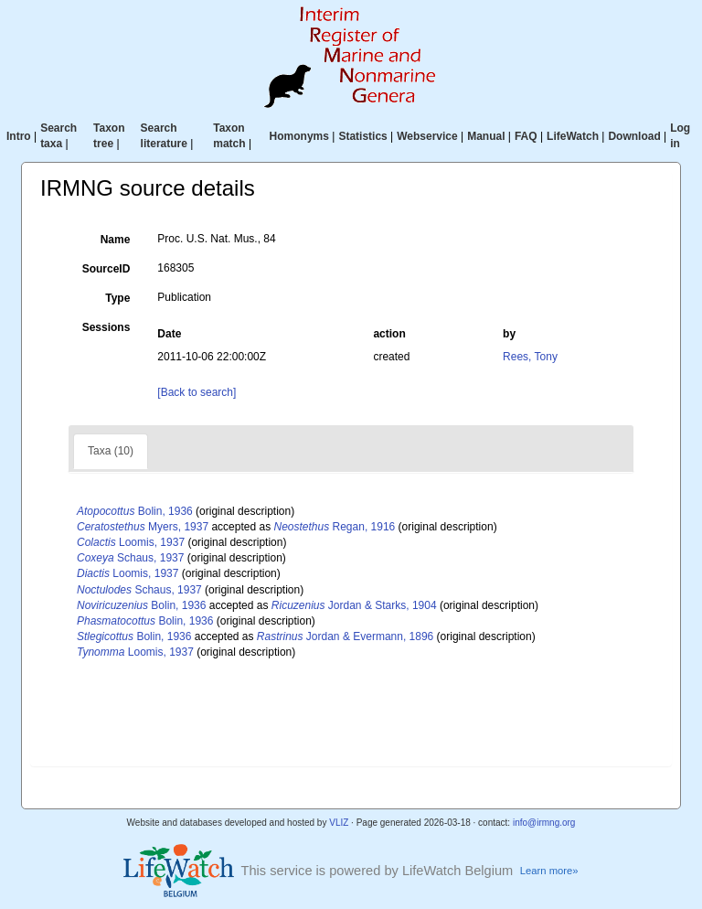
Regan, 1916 (334, 526)
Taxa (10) (110, 450)
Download (634, 136)
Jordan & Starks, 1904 (354, 605)
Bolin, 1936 (135, 511)
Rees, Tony (530, 356)
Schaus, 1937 (130, 557)
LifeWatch (573, 136)
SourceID (106, 268)
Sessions (106, 327)
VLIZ (338, 823)
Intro (18, 136)
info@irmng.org (544, 823)
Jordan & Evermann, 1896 (345, 636)
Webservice (427, 136)
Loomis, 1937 (131, 542)
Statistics (362, 136)
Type (117, 298)
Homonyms (299, 136)
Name (116, 239)
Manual (486, 136)
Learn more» (549, 870)
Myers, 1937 (142, 526)
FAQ (526, 136)
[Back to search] (196, 392)
